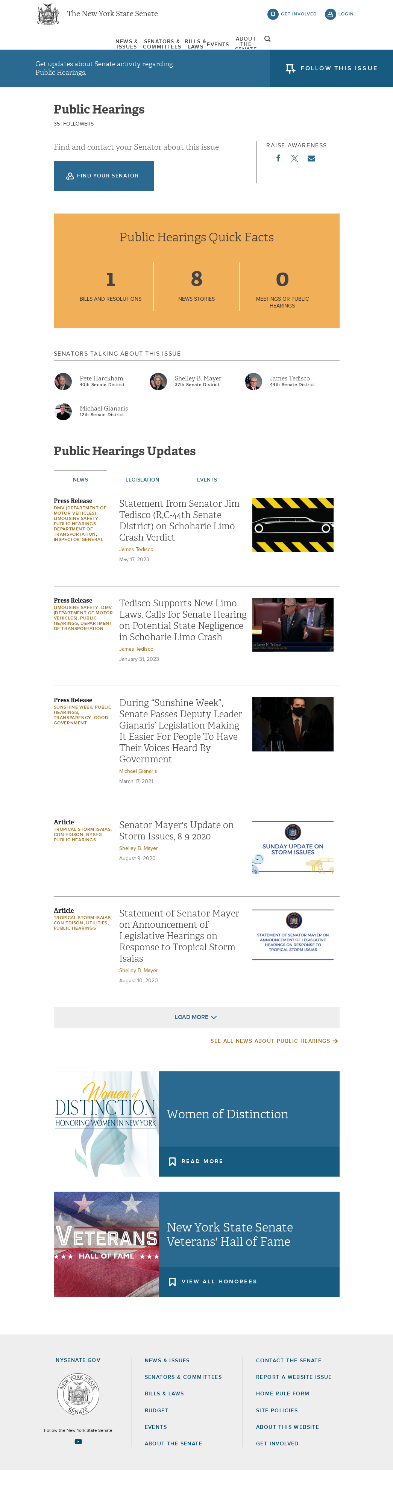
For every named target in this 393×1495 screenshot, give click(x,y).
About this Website (287, 1452)
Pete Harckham (101, 403)
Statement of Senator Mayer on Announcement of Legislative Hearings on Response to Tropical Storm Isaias (179, 961)
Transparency (72, 743)
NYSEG (94, 859)
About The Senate (296, 48)
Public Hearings (75, 549)
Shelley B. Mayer (198, 403)
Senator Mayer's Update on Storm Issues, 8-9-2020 (176, 855)
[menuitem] (57, 48)
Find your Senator (108, 200)
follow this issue (339, 77)
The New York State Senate (112, 19)
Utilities (97, 948)
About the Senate (173, 1468)
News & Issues (57, 48)
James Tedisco (290, 403)
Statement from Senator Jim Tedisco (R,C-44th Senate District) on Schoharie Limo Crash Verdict (179, 545)
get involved (299, 19)
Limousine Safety (76, 543)
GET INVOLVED (277, 1468)
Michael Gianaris (104, 433)
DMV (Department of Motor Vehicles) (83, 637)
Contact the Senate (289, 1385)
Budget (156, 1435)
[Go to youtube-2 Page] (78, 1466)
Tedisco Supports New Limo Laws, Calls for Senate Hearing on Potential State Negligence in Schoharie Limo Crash (183, 645)
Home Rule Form (283, 1418)
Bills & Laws (202, 48)
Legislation (142, 504)
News (80, 504)
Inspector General (78, 564)
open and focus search (346, 50)
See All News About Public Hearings (270, 1066)
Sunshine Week (73, 732)
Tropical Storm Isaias (82, 854)
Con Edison (68, 859)
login (346, 19)
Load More (191, 1042)
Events (244, 48)
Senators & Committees (131, 48)
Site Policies (277, 1435)
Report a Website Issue (294, 1402)
